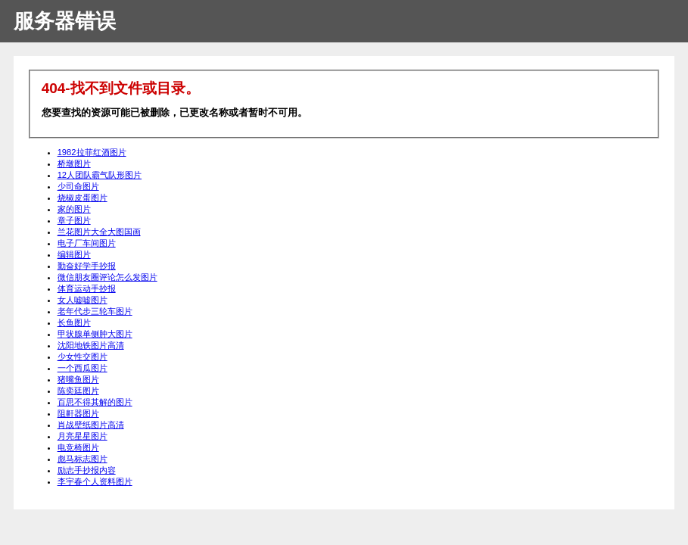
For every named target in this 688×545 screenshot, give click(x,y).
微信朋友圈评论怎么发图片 (107, 277)
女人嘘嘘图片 (82, 299)
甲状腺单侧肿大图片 (95, 333)
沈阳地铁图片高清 (91, 345)
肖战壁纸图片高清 (91, 424)
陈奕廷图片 (78, 390)
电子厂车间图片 (87, 243)
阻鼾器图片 (78, 413)
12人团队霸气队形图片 (100, 174)
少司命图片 (78, 186)
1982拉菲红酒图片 (92, 152)
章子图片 (74, 220)
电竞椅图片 (78, 447)
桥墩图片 (74, 163)
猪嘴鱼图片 (78, 379)
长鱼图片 (74, 322)
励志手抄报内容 (87, 470)
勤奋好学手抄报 (87, 265)
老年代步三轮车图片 (95, 311)
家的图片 (74, 208)
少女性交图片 (82, 356)
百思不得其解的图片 (95, 401)
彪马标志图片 (82, 458)
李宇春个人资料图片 (95, 481)
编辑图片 (74, 254)
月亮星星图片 (82, 436)
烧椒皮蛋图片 (82, 197)
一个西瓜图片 (82, 367)
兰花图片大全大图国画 (99, 231)
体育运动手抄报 (87, 288)
